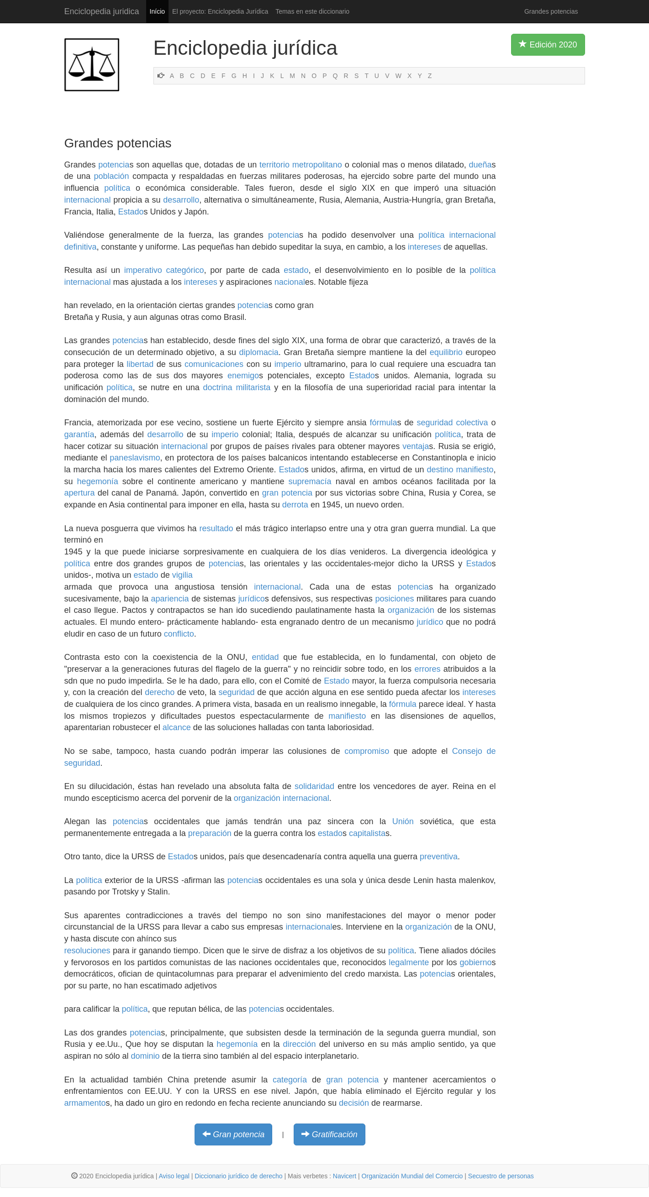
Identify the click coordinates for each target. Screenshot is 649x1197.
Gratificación (335, 1134)
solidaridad (314, 786)
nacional (289, 282)
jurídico (251, 598)
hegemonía (97, 481)
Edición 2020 (548, 44)
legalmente (409, 962)
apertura (79, 492)
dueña (480, 164)
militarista (253, 387)
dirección (299, 1044)
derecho (159, 692)
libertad (140, 364)
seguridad (236, 692)
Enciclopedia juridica (101, 11)
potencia (113, 164)
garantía (79, 434)
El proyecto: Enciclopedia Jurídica (220, 11)
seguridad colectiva (452, 422)
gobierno (475, 962)
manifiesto (474, 469)
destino (440, 469)
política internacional (457, 235)
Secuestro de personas (501, 1176)
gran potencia (287, 492)
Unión (403, 821)
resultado (216, 528)
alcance (177, 727)
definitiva (80, 246)
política (117, 188)
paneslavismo (135, 457)
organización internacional (281, 798)
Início (157, 11)
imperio (287, 364)
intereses (424, 246)
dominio (145, 1056)
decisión (354, 1103)
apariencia (170, 598)
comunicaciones (214, 364)
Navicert (344, 1176)
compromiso (366, 751)
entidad (265, 657)
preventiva (439, 856)
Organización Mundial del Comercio (412, 1176)
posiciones (394, 598)
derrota (295, 504)
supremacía (310, 481)
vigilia (182, 575)
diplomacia (259, 352)
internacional (87, 199)
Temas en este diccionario (312, 11)
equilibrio (446, 352)
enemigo (243, 375)
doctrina (217, 387)
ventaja (415, 446)
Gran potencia (238, 1134)
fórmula (383, 422)
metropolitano (317, 164)
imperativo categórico (164, 270)
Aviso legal (173, 1176)
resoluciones (87, 950)
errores (427, 669)
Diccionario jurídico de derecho (238, 1176)
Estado (131, 211)
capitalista (367, 833)
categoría (290, 1079)
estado (296, 270)
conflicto (179, 633)
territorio (274, 164)
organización (411, 610)
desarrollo (181, 199)
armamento (85, 1103)
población (111, 176)
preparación (210, 833)
